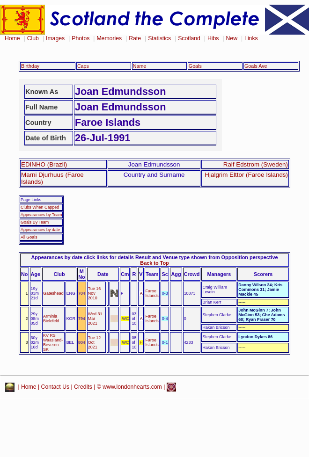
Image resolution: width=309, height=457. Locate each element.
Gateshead (53, 293)
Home (12, 38)
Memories (109, 38)
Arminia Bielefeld (51, 318)
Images (55, 38)
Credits (83, 387)
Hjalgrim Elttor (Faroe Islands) (246, 174)
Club (33, 38)
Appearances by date (40, 229)
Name (140, 66)
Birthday (30, 66)
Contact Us (55, 387)
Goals (195, 66)
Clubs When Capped (40, 207)
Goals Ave (255, 66)
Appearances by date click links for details (82, 257)
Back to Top (154, 263)
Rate (135, 38)
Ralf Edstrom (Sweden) (255, 164)
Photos (80, 38)
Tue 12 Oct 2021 (94, 342)
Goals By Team (35, 222)
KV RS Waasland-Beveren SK (53, 342)
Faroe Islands (152, 293)
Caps (83, 66)
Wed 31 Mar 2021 (95, 319)
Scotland (189, 38)
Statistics (159, 38)
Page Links (31, 199)
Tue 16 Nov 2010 (94, 293)
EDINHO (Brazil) (44, 164)
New (231, 38)
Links (251, 38)
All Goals (29, 237)
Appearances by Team (41, 214)
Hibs (213, 38)
